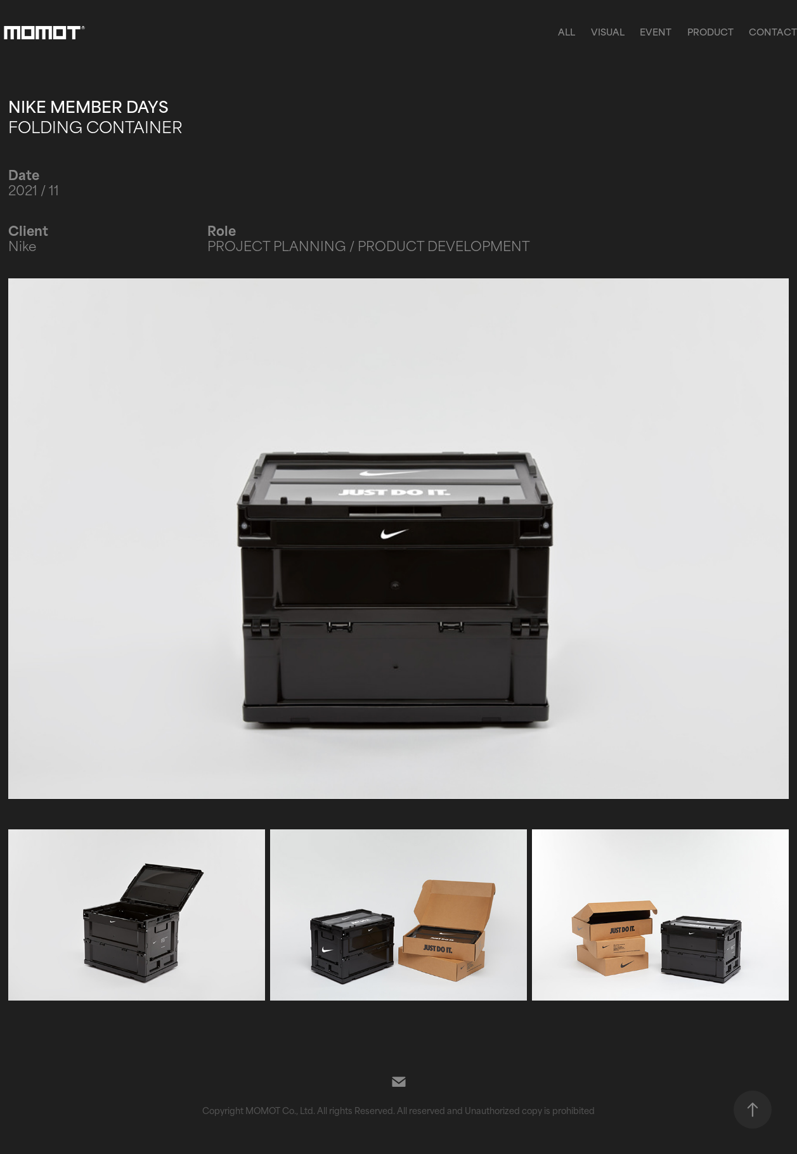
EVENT (655, 31)
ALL (566, 31)
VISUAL (608, 31)
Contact (773, 31)
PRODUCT (710, 31)
